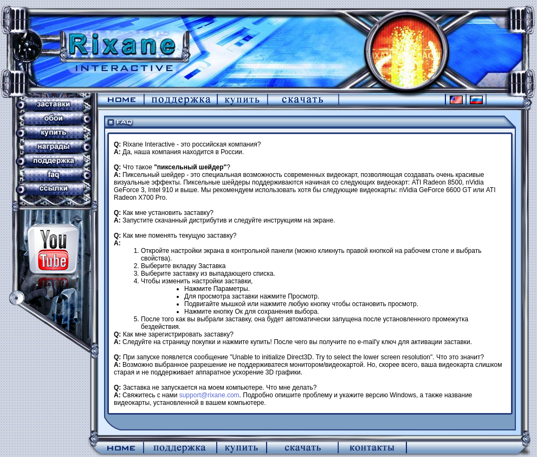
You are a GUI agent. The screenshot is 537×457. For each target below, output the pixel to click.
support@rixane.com (209, 395)
